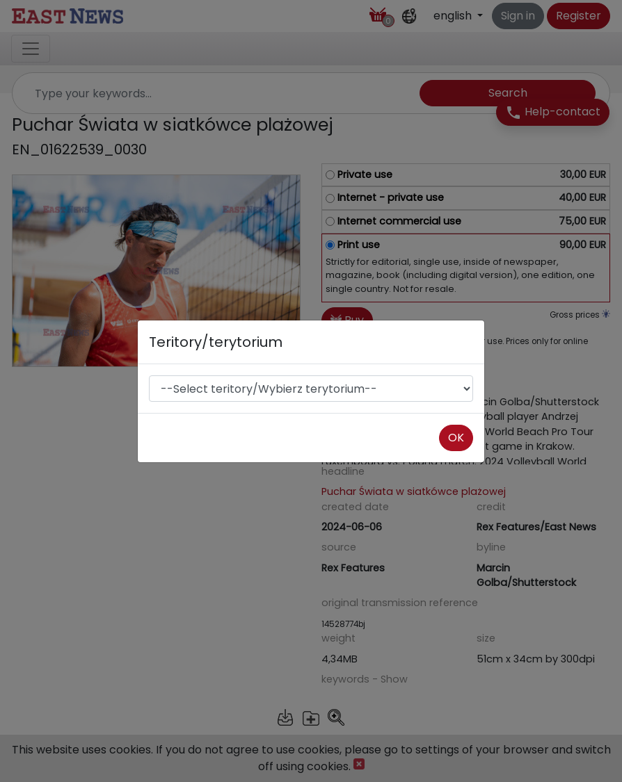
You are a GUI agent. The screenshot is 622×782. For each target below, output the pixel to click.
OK (456, 438)
